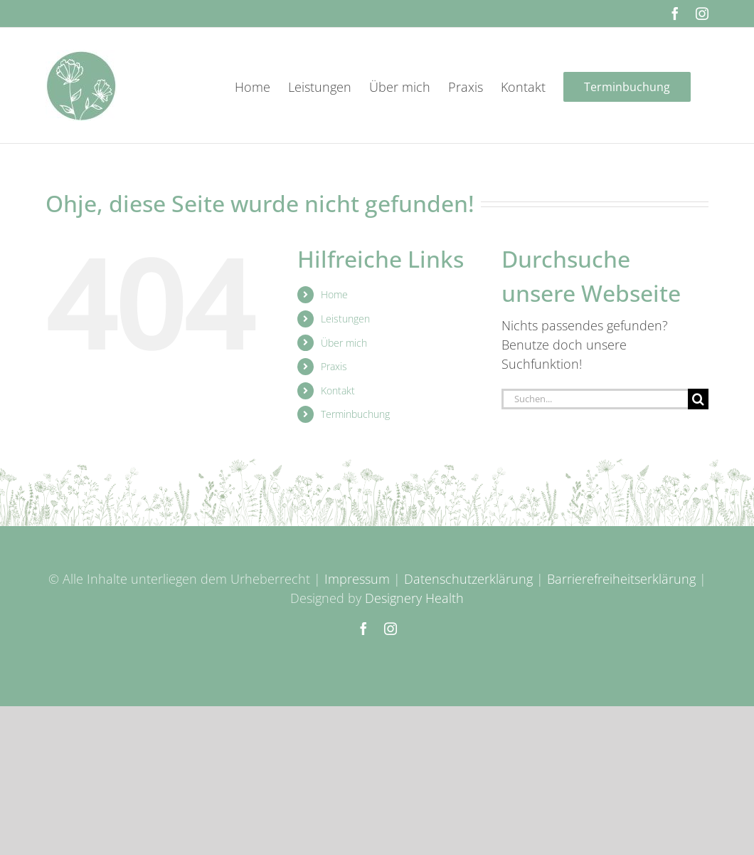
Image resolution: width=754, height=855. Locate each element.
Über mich (344, 343)
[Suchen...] (594, 399)
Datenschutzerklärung (468, 578)
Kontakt (338, 390)
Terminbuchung (355, 414)
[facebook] (363, 628)
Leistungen (345, 318)
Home (334, 294)
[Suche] (698, 399)
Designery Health (414, 598)
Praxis (334, 366)
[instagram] (390, 628)
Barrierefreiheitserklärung (621, 578)
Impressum (357, 578)
